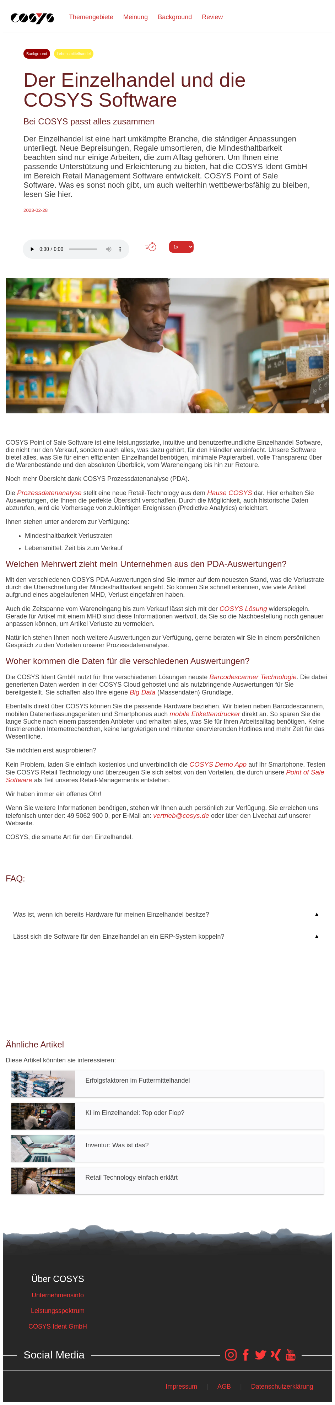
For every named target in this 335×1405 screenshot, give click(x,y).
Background (175, 17)
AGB (224, 1386)
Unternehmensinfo (58, 1295)
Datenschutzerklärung (282, 1386)
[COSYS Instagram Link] (231, 1358)
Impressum (181, 1386)
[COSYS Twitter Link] (260, 1358)
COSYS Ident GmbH (57, 1326)
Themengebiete (91, 17)
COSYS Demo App (218, 764)
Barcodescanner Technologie (252, 677)
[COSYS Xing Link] (275, 1358)
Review (212, 17)
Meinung (135, 17)
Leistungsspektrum (58, 1310)
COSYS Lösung (243, 608)
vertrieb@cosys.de (181, 815)
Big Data (143, 692)
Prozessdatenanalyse (49, 493)
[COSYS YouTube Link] (290, 1358)
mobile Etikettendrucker (204, 714)
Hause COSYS (229, 493)
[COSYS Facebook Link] (246, 1358)
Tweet (167, 260)
